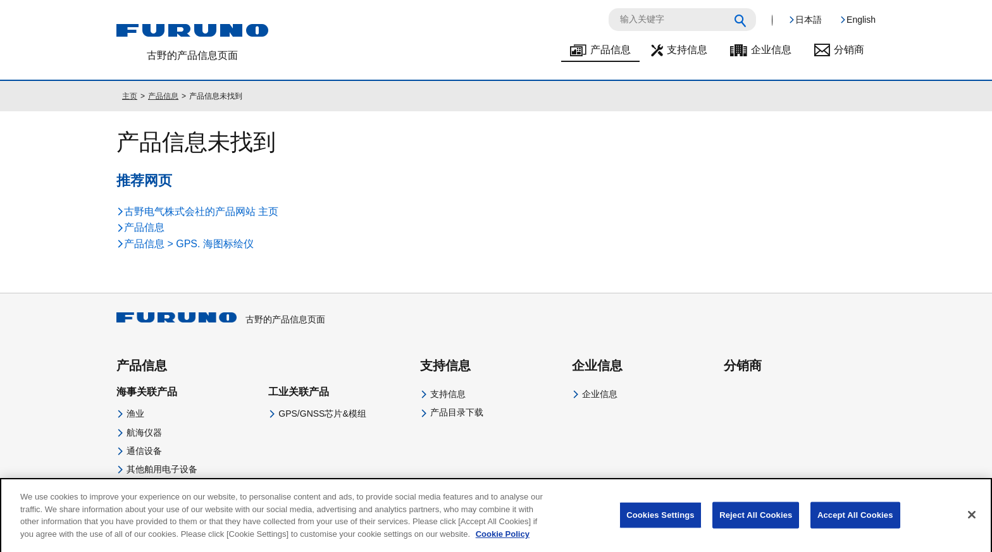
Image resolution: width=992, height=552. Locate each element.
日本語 (808, 20)
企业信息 (771, 49)
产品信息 (610, 49)
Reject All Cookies (755, 522)
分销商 (849, 49)
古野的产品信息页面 (220, 319)
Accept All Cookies (855, 522)
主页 (129, 96)
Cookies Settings (660, 522)
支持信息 (687, 49)
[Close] (972, 522)
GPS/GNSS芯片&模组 (322, 413)
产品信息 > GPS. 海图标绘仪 (189, 243)
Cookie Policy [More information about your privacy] (503, 541)
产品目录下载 (456, 412)
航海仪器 (144, 432)
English (861, 20)
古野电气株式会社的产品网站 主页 (201, 211)
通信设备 (144, 451)
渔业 (135, 413)
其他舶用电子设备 (162, 469)
